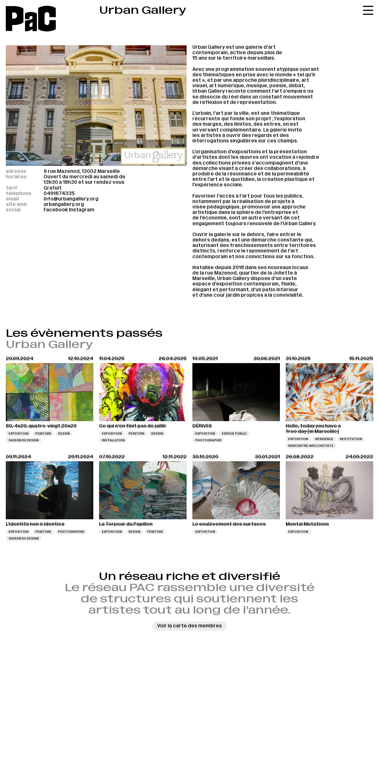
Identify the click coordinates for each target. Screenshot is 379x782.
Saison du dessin (24, 440)
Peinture (43, 433)
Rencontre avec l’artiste (310, 445)
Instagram (81, 210)
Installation (113, 440)
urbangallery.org (64, 204)
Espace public (234, 433)
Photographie (208, 440)
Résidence (324, 439)
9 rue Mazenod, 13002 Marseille (82, 171)
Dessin (64, 433)
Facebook (56, 210)
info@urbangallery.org (71, 199)
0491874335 (59, 193)
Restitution (351, 439)
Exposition (19, 433)
